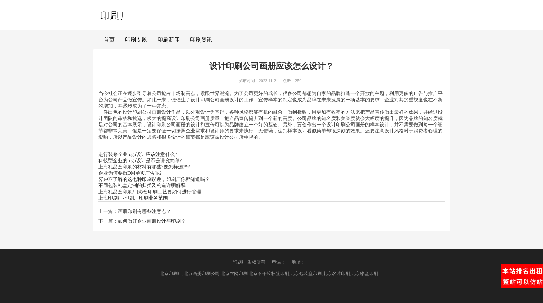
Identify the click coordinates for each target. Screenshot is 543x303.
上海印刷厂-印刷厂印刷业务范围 (133, 198)
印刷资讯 (201, 40)
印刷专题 (136, 40)
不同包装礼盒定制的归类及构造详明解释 (142, 185)
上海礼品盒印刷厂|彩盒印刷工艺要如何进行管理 (149, 191)
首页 (109, 40)
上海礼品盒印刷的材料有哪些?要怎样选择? (144, 166)
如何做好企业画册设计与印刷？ (152, 221)
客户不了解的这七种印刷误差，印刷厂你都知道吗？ (154, 179)
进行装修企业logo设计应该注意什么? (137, 154)
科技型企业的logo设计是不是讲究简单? (140, 160)
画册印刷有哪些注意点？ (144, 211)
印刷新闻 (169, 40)
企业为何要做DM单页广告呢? (130, 173)
